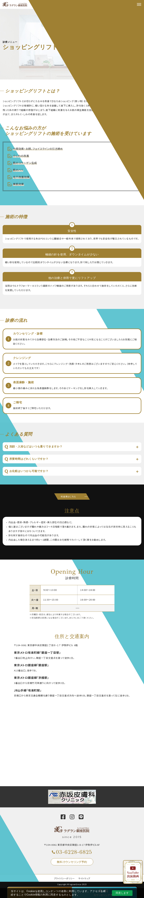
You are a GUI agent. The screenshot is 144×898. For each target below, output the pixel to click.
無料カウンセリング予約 (72, 862)
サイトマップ (84, 878)
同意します (122, 892)
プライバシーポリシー (64, 878)
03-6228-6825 (74, 852)
